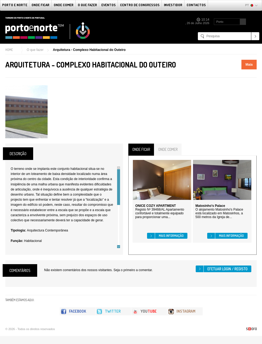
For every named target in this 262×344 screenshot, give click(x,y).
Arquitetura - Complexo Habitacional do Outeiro (89, 50)
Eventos (108, 5)
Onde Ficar (40, 5)
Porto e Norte (14, 5)
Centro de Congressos (140, 5)
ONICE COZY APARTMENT (155, 206)
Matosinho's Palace (210, 206)
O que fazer (87, 5)
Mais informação (171, 236)
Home (9, 50)
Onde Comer (64, 5)
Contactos (196, 5)
